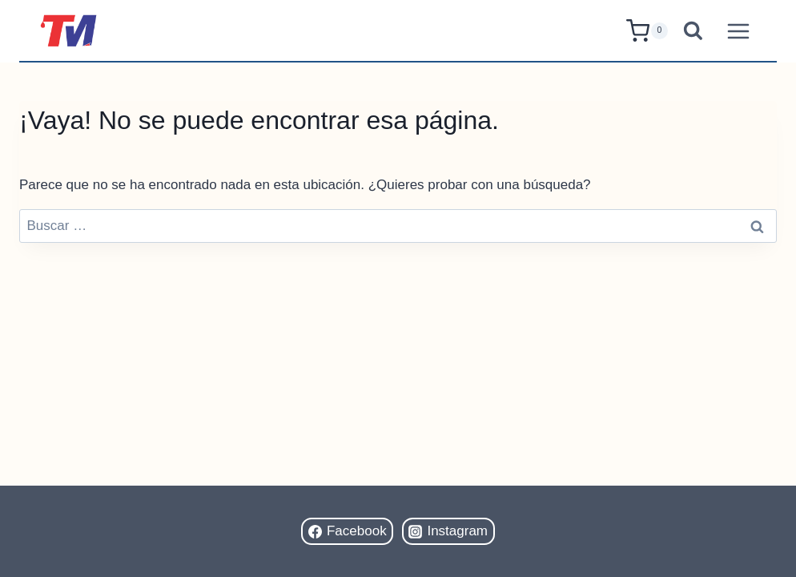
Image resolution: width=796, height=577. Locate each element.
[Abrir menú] (738, 31)
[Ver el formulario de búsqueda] (693, 31)
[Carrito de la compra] (647, 30)
